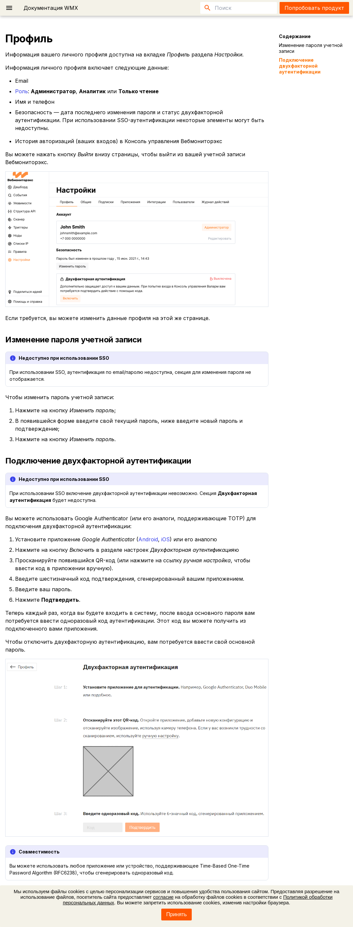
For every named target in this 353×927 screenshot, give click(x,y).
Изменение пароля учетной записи (311, 48)
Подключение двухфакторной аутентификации (300, 66)
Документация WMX (51, 8)
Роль (21, 91)
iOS (165, 539)
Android (148, 539)
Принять (176, 914)
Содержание (295, 36)
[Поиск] (238, 8)
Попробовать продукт (314, 8)
